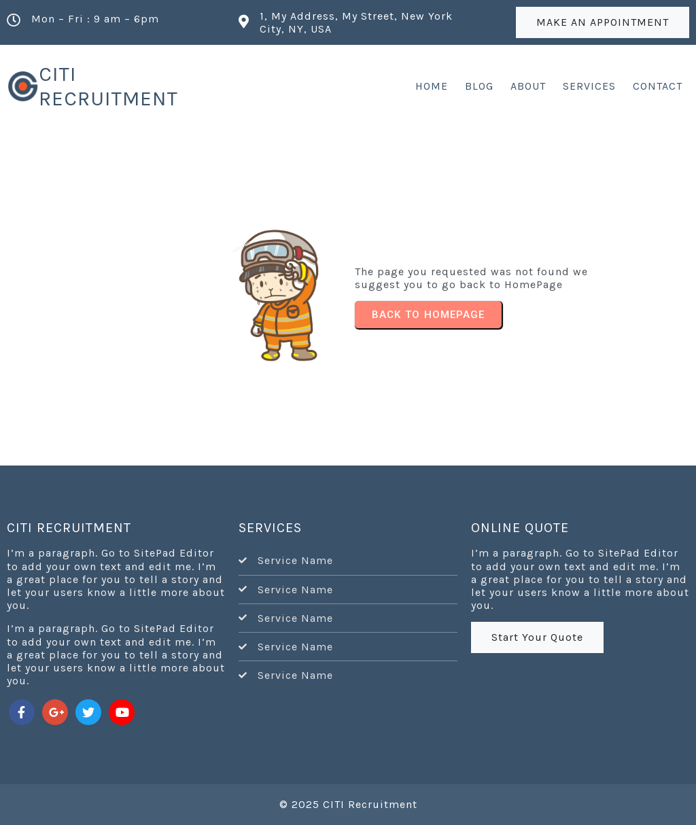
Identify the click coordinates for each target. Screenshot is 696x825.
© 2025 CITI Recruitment (348, 804)
